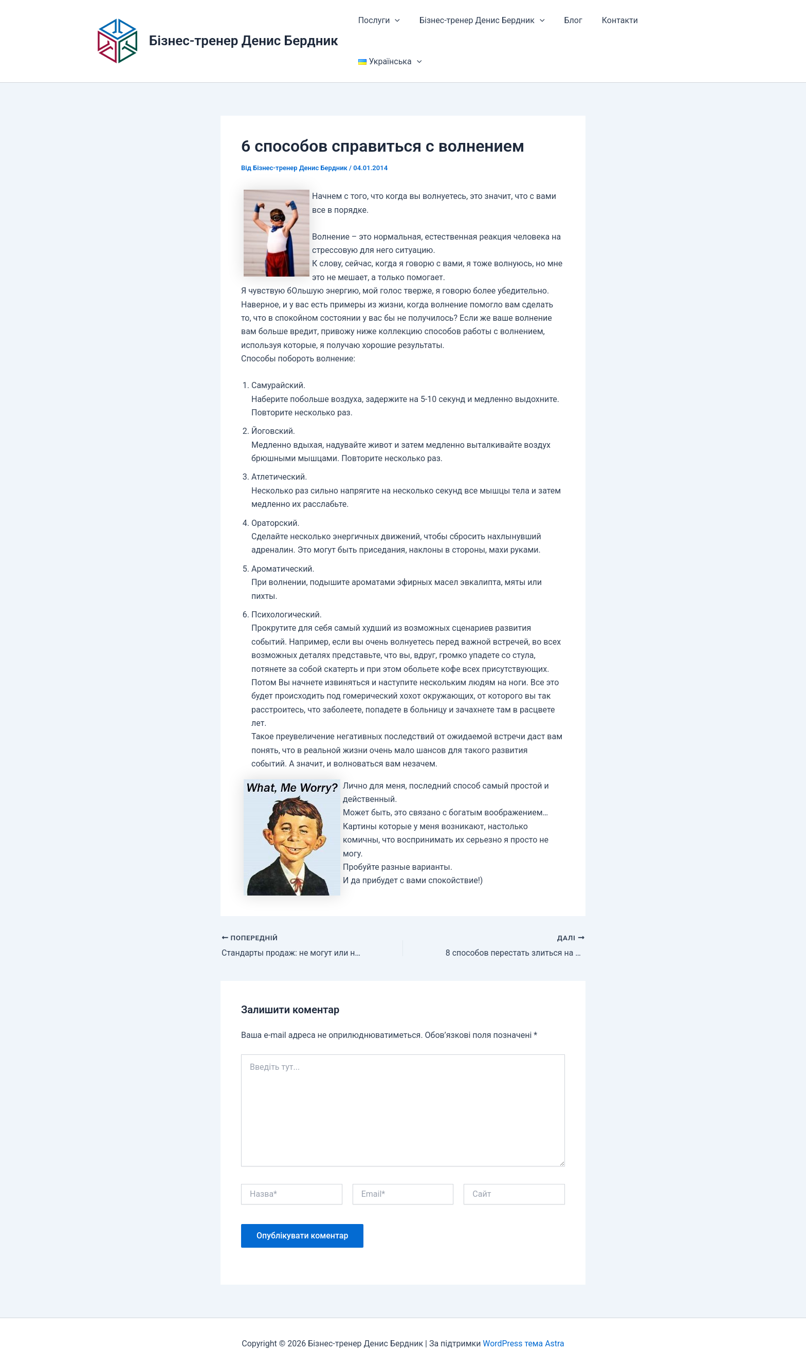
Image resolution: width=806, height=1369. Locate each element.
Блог (566, 20)
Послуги (377, 20)
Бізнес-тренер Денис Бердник (243, 40)
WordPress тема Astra (524, 1343)
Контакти (609, 20)
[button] (393, 20)
